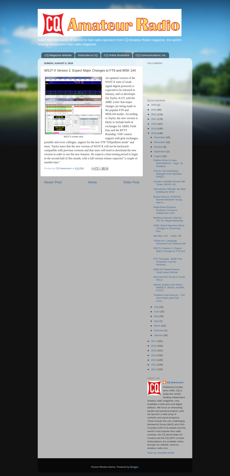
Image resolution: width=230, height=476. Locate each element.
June (157, 311)
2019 (154, 128)
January (158, 335)
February (159, 330)
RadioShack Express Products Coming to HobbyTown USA (165, 210)
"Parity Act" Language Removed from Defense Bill (169, 242)
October (158, 147)
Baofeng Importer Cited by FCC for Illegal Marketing (168, 219)
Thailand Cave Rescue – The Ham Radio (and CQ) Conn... (169, 298)
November (160, 142)
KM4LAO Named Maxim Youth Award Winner (166, 271)
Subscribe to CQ (88, 55)
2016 (154, 345)
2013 (154, 360)
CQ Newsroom (175, 382)
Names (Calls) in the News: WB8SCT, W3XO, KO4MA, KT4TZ (169, 287)
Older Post (131, 182)
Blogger (134, 467)
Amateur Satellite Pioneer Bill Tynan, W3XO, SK (169, 183)
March (157, 325)
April (157, 321)
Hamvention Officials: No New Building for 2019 (169, 190)
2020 (154, 124)
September (160, 151)
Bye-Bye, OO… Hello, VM (167, 236)
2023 (154, 109)
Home (92, 182)
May (156, 316)
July (156, 307)
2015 (154, 350)
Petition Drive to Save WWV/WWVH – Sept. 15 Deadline (168, 163)
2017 (154, 341)
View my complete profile (160, 452)
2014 (154, 355)
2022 (154, 114)
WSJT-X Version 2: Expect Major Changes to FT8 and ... (169, 251)
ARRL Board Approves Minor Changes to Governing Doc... (169, 228)
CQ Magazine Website (58, 55)
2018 (154, 133)
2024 (154, 105)
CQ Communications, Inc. (151, 55)
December (160, 137)
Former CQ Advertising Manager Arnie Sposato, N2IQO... (167, 174)
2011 (154, 369)
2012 (154, 364)
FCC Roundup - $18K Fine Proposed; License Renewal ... (167, 261)
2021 (154, 119)
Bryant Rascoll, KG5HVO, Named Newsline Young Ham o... (167, 199)
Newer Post (53, 182)
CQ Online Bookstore (116, 55)
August (158, 156)
